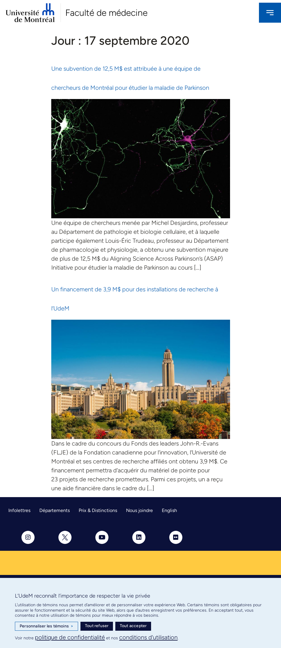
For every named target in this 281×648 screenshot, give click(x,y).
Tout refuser (96, 625)
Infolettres (19, 510)
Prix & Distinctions (98, 510)
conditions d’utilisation (148, 637)
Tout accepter (133, 625)
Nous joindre (139, 510)
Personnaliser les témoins (46, 626)
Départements (54, 510)
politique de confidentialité (70, 637)
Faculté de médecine (106, 12)
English (169, 510)
